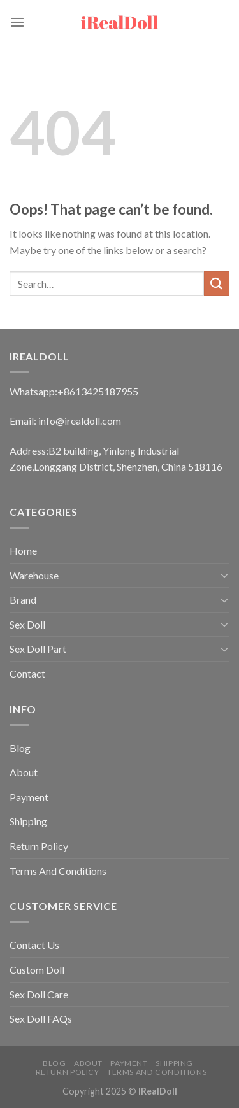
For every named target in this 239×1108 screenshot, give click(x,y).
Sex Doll (27, 624)
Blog (20, 748)
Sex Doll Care (39, 994)
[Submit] (216, 283)
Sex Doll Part (38, 649)
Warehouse (34, 575)
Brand (23, 599)
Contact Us (34, 945)
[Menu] (17, 22)
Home (23, 550)
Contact (27, 673)
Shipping (28, 821)
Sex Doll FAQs (41, 1018)
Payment (29, 797)
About (24, 772)
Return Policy (39, 846)
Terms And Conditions (58, 871)
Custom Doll (37, 969)
